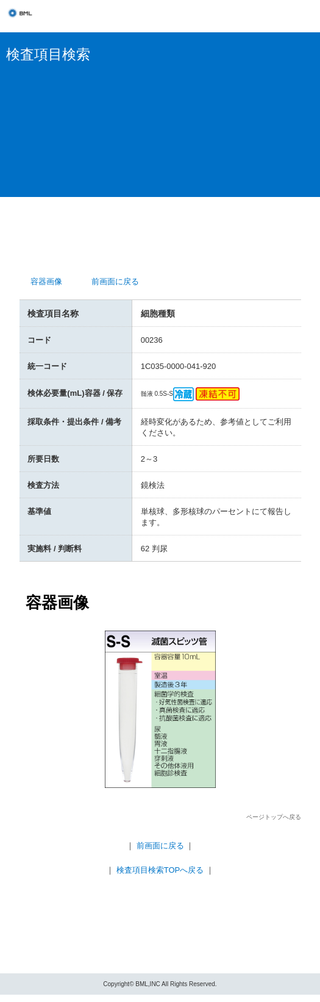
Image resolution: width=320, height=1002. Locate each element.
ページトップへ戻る (273, 817)
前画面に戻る (115, 281)
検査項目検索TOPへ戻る (160, 870)
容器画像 (46, 281)
